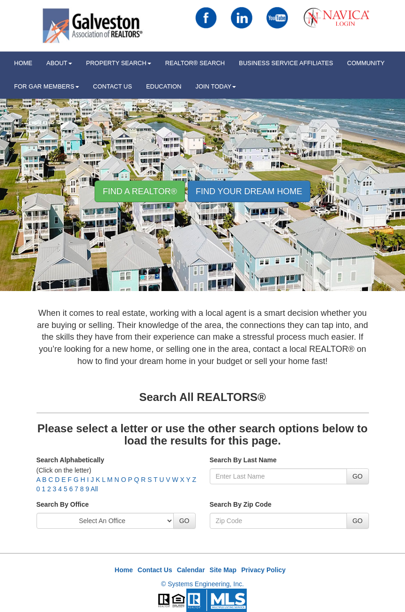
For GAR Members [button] (46, 86)
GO (358, 476)
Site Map (223, 570)
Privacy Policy (263, 570)
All (94, 489)
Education (164, 86)
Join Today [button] (216, 86)
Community (365, 62)
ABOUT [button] (59, 62)
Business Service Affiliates (286, 62)
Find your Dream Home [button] (249, 191)
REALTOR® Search (195, 62)
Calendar (191, 570)
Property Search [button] (118, 62)
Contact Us (112, 86)
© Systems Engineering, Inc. (202, 584)
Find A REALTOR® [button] (140, 191)
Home (124, 570)
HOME (23, 62)
